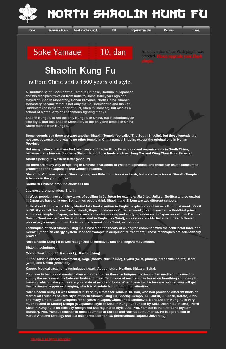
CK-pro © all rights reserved (51, 339)
